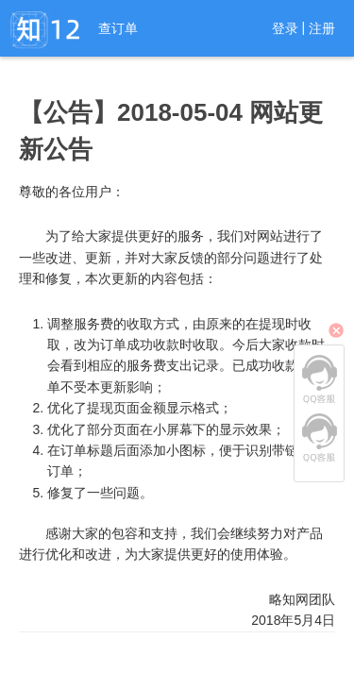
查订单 (118, 28)
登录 (285, 28)
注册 (322, 28)
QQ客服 (319, 379)
